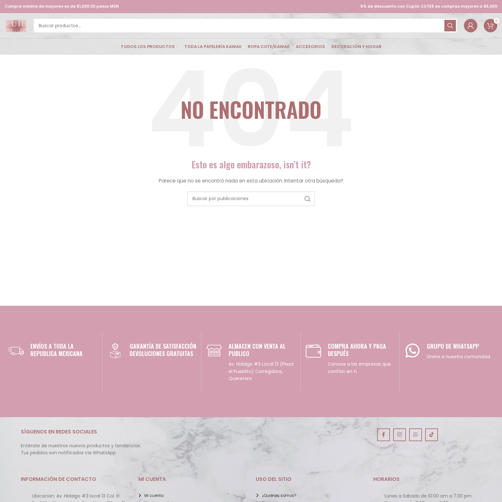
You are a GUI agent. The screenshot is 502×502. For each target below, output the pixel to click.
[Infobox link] (52, 359)
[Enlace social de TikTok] (431, 443)
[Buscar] (249, 30)
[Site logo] (20, 30)
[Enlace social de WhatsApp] (415, 443)
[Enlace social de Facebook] (383, 443)
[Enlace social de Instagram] (399, 443)
